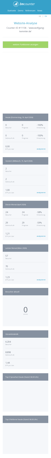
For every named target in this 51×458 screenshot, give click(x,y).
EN (46, 16)
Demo (20, 10)
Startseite (11, 10)
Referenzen (30, 10)
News (39, 10)
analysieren (41, 149)
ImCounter (25, 4)
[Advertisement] (25, 81)
